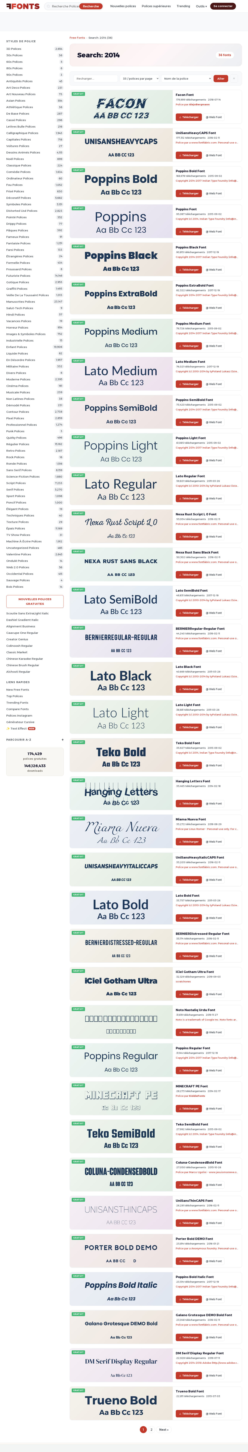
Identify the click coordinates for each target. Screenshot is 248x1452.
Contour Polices (17, 412)
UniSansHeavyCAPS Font (196, 133)
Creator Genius (17, 639)
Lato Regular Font (190, 476)
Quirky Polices (16, 437)
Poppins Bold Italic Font (195, 1277)
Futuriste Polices (18, 275)
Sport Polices (15, 496)
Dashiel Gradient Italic (22, 620)
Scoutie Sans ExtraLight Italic (27, 613)
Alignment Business (20, 626)
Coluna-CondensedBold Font (199, 1162)
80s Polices (14, 68)
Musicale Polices (18, 392)
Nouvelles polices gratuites (35, 601)
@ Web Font (214, 117)
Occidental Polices (19, 574)
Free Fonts (77, 37)
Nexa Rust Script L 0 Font (196, 514)
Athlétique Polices (19, 107)
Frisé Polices (15, 191)
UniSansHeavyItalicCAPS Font (200, 857)
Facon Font (185, 95)
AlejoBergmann (199, 104)
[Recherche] (73, 6)
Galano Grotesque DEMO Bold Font (204, 1315)
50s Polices (14, 55)
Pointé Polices (16, 217)
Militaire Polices (17, 366)
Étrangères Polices (19, 256)
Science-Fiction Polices (23, 476)
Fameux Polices (17, 237)
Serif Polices (15, 489)
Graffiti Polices (16, 288)
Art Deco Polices (18, 87)
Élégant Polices (17, 509)
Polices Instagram (19, 715)
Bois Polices (14, 586)
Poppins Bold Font (190, 171)
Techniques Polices (20, 515)
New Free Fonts (17, 689)
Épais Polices (15, 528)
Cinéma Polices (17, 386)
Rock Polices (15, 457)
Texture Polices (17, 522)
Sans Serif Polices (19, 470)
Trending (183, 6)
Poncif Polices (16, 502)
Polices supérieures (156, 6)
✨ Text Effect (20, 728)
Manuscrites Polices (20, 301)
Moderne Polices (18, 379)
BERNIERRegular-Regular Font (200, 628)
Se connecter (223, 6)
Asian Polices (15, 100)
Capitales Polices (18, 139)
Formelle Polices (18, 263)
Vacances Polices (18, 321)
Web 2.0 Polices (17, 567)
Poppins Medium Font (193, 323)
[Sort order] (186, 79)
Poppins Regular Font (193, 1048)
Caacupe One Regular (22, 633)
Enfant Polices (16, 347)
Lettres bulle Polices (21, 126)
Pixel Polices (15, 418)
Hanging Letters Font (193, 781)
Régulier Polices (17, 444)
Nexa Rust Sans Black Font (197, 552)
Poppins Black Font (191, 247)
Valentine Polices (18, 554)
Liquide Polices (17, 353)
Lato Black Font (188, 667)
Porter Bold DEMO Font (194, 1239)
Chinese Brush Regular (22, 665)
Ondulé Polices (17, 561)
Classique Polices (18, 165)
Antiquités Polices (19, 81)
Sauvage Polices (18, 580)
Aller (220, 78)
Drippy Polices (16, 223)
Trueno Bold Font (190, 1391)
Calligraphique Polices (22, 133)
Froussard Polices (19, 269)
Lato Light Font (188, 705)
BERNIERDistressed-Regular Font (202, 934)
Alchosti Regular (18, 671)
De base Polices (17, 113)
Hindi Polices (15, 314)
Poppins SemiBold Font (194, 400)
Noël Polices (15, 159)
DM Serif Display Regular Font (200, 1353)
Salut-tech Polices (19, 308)
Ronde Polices (16, 463)
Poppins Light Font (191, 438)
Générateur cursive (20, 722)
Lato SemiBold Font (192, 590)
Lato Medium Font (190, 362)
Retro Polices (15, 450)
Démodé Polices (18, 405)
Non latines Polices (20, 399)
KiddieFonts (197, 1095)
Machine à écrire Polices (24, 541)
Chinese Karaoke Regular (24, 658)
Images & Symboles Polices (26, 334)
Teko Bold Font (188, 743)
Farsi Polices (15, 250)
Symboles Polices (18, 204)
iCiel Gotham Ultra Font (195, 972)
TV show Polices (18, 535)
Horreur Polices (17, 327)
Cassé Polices (16, 120)
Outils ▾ (201, 6)
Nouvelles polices (123, 6)
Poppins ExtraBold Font (195, 285)
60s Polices (14, 61)
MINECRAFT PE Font (192, 1086)
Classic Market (16, 652)
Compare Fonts (17, 709)
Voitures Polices (17, 146)
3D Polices (13, 49)
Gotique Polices (17, 282)
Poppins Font (186, 209)
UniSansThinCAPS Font (194, 1200)
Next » (164, 1429)
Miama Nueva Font (191, 819)
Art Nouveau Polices (21, 94)
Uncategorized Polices (22, 548)
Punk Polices (15, 431)
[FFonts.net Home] (23, 6)
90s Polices (14, 74)
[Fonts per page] (139, 79)
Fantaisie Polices (18, 243)
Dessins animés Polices (23, 152)
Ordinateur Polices (19, 178)
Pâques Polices (17, 230)
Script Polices (16, 483)
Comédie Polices (18, 172)
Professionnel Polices (21, 424)
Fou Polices (14, 185)
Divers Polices (16, 373)
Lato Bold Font (187, 895)
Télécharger (189, 117)
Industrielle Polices (20, 340)
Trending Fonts (17, 702)
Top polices (14, 696)
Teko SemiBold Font (192, 1124)
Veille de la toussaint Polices (27, 295)
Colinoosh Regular (19, 646)
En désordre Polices (20, 360)
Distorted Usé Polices (21, 211)
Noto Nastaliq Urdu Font (195, 1010)
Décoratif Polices (18, 198)
